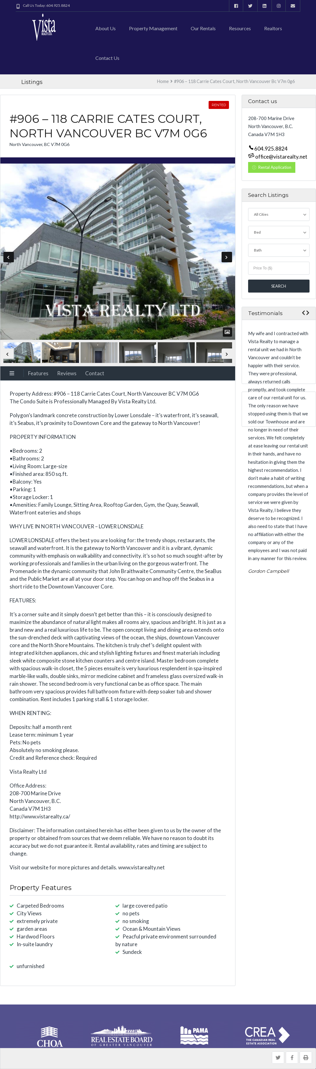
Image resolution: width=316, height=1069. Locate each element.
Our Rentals (203, 28)
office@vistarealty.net (280, 157)
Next (227, 257)
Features (38, 373)
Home (163, 81)
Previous (8, 257)
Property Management (153, 28)
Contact (94, 373)
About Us (105, 28)
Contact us (107, 58)
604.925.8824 (271, 149)
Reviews (67, 373)
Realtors (273, 28)
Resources (240, 28)
